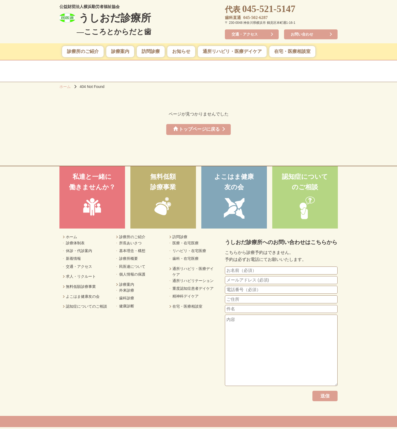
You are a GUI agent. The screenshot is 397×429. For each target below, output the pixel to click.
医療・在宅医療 (185, 244)
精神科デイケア (185, 298)
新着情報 (73, 260)
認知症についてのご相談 (86, 308)
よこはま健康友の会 (83, 298)
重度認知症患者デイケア (193, 290)
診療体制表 (75, 244)
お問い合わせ (303, 34)
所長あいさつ (130, 244)
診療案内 (120, 52)
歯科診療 (126, 299)
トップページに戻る (196, 130)
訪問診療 (151, 52)
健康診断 (126, 308)
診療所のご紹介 (83, 52)
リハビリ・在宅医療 (189, 252)
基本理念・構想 (132, 252)
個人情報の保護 (132, 276)
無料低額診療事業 (81, 288)
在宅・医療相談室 (292, 52)
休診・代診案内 (79, 252)
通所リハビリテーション (193, 282)
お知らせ (181, 52)
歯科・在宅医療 (185, 260)
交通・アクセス (246, 34)
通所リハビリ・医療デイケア (232, 52)
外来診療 (126, 292)
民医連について (132, 268)
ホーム (65, 87)
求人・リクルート (81, 278)
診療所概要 (128, 260)
